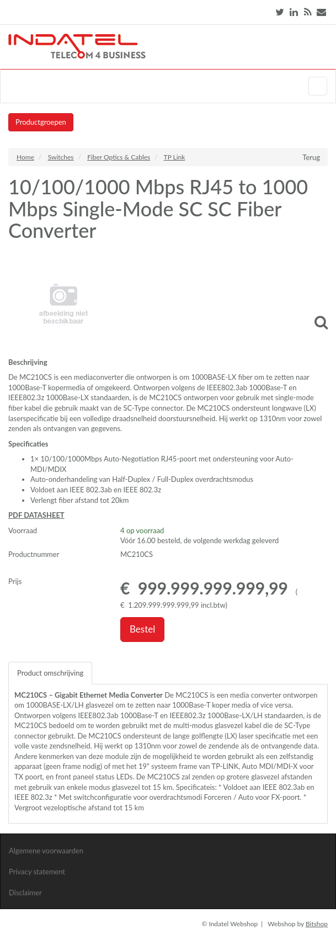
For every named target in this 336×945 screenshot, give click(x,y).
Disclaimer (25, 892)
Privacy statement (37, 871)
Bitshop (317, 924)
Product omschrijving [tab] (50, 672)
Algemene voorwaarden (46, 850)
